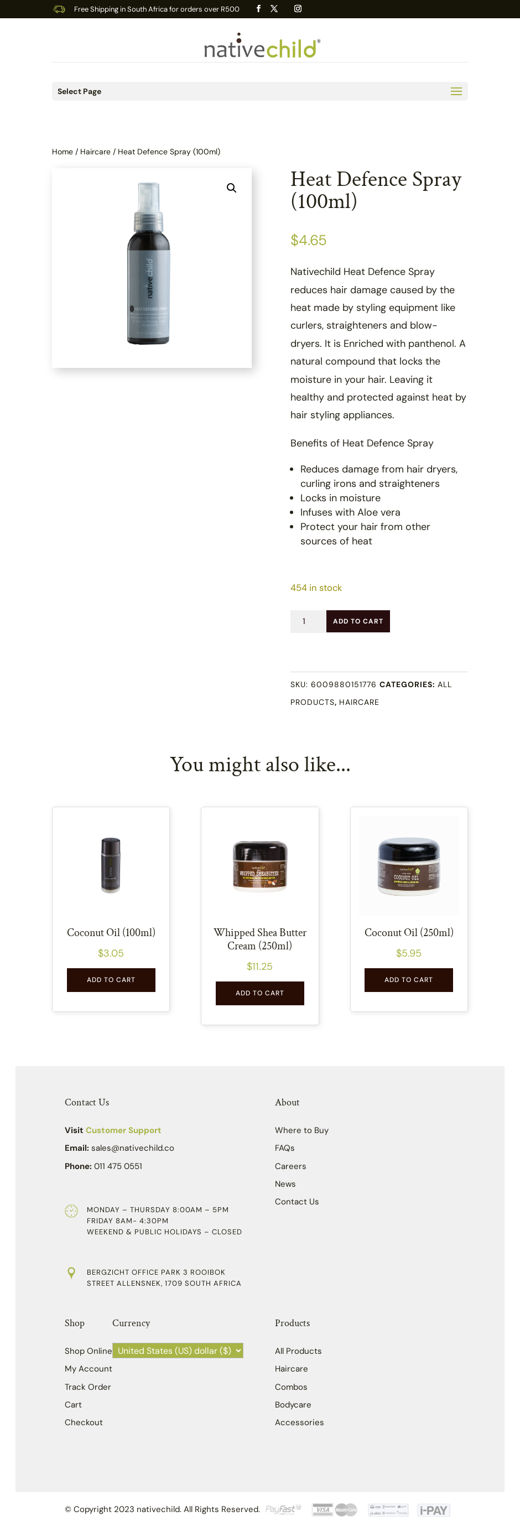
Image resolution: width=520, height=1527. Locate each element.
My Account (88, 1368)
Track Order (88, 1387)
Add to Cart (358, 621)
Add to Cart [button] (111, 979)
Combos (291, 1387)
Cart (73, 1404)
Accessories (299, 1422)
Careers (290, 1166)
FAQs (285, 1148)
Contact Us (297, 1201)
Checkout (84, 1422)
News (285, 1184)
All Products (298, 1351)
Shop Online (88, 1351)
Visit (113, 1130)
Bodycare (293, 1404)
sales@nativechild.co (132, 1148)
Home (62, 152)
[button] (232, 188)
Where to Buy (302, 1130)
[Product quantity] (308, 621)
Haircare (95, 152)
